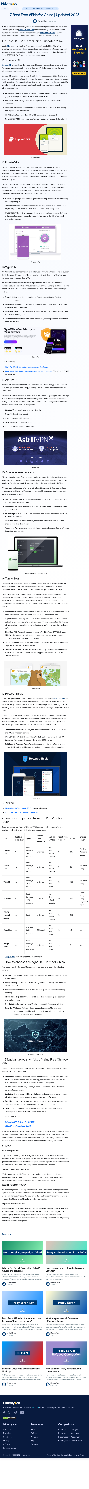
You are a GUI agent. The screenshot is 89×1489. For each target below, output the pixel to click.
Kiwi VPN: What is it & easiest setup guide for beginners (26, 367)
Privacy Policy (66, 1455)
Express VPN (6, 65)
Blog (15, 9)
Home (5, 9)
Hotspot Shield (59, 698)
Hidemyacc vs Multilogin (68, 1433)
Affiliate (6, 1444)
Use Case (7, 1437)
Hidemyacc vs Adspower (69, 1437)
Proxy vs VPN (10, 957)
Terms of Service (53, 1455)
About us (7, 1429)
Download (7, 1433)
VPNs (8, 46)
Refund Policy (78, 1455)
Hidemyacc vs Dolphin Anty (70, 1441)
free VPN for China (26, 30)
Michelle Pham (42, 21)
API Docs (34, 1437)
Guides (34, 1433)
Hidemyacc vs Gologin (68, 1429)
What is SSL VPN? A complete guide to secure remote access (28, 371)
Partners (34, 1444)
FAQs (33, 1429)
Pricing (6, 1441)
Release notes (9, 1448)
